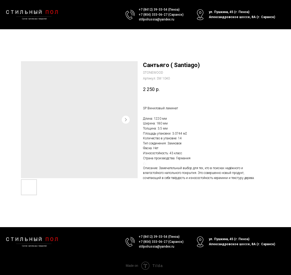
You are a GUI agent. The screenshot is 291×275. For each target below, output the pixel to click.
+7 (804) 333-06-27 (153, 14)
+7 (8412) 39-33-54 (153, 9)
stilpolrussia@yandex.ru (156, 19)
